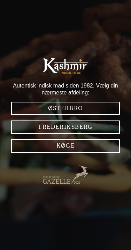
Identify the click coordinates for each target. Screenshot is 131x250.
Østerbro (65, 108)
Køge (65, 145)
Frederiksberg (65, 127)
